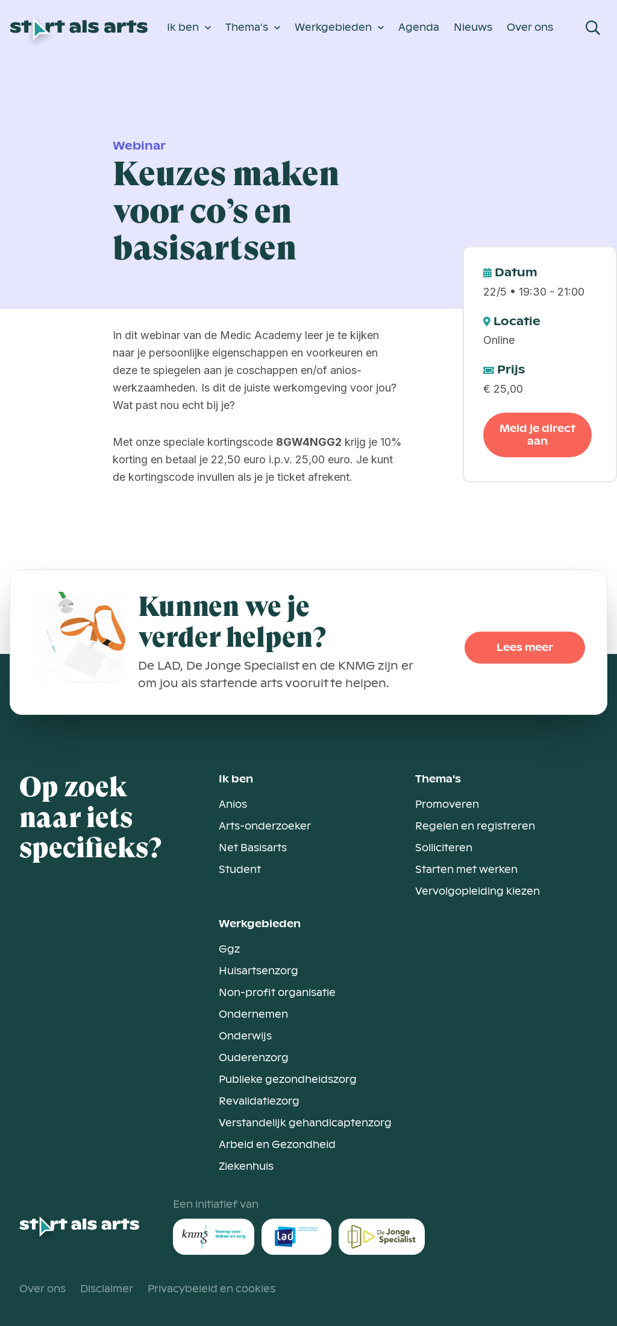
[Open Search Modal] (592, 27)
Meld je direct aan (537, 435)
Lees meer (524, 647)
